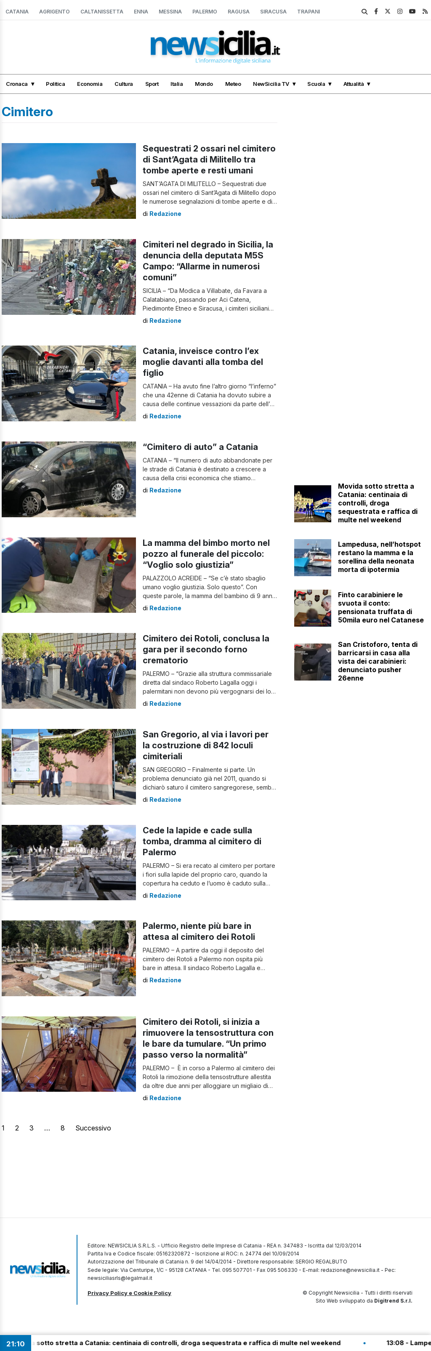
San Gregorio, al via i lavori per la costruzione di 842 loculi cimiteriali (206, 745)
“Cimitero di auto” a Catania (200, 447)
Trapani (308, 11)
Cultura (123, 83)
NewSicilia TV (271, 83)
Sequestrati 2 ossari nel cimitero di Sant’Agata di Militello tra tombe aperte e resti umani (209, 160)
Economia (89, 83)
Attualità (353, 83)
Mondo (204, 83)
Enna (141, 11)
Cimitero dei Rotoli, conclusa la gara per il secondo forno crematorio (206, 649)
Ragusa (239, 11)
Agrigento (54, 11)
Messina (170, 11)
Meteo (233, 83)
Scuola (316, 83)
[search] (364, 12)
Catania (17, 11)
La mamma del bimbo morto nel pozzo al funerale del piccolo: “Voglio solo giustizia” (206, 554)
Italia (176, 83)
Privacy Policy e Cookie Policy (129, 1293)
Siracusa (273, 11)
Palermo (204, 11)
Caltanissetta (101, 11)
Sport (152, 83)
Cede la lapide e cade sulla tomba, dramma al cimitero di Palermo (202, 841)
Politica (55, 83)
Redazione (165, 213)
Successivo (93, 1128)
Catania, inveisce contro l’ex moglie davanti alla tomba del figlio (203, 362)
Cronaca (17, 83)
